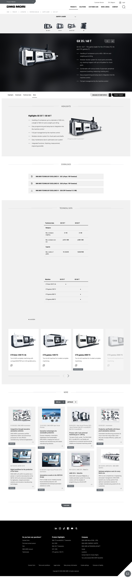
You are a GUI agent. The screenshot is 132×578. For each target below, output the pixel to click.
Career (83, 549)
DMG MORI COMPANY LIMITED (90, 543)
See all (60, 402)
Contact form (25, 540)
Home (8, 12)
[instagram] (60, 528)
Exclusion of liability (98, 565)
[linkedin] (56, 528)
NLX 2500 (54, 543)
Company (115, 7)
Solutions (82, 7)
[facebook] (68, 528)
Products (73, 7)
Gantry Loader (45, 12)
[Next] (68, 376)
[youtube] (72, 528)
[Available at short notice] (100, 95)
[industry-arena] (76, 528)
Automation (23, 12)
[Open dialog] (23, 348)
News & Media (105, 7)
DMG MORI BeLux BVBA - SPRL (90, 540)
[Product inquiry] (118, 95)
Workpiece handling (34, 12)
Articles (71, 402)
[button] (99, 2)
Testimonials (25, 552)
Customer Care (93, 7)
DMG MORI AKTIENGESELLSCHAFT (91, 546)
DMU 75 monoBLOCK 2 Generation (61, 540)
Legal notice (57, 565)
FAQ (23, 546)
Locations (84, 552)
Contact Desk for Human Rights (90, 555)
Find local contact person (29, 543)
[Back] (63, 376)
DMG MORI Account (27, 549)
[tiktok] (64, 528)
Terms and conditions (44, 565)
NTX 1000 (54, 549)
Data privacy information (70, 565)
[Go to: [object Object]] (22, 416)
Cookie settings (85, 565)
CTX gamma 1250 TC (57, 552)
